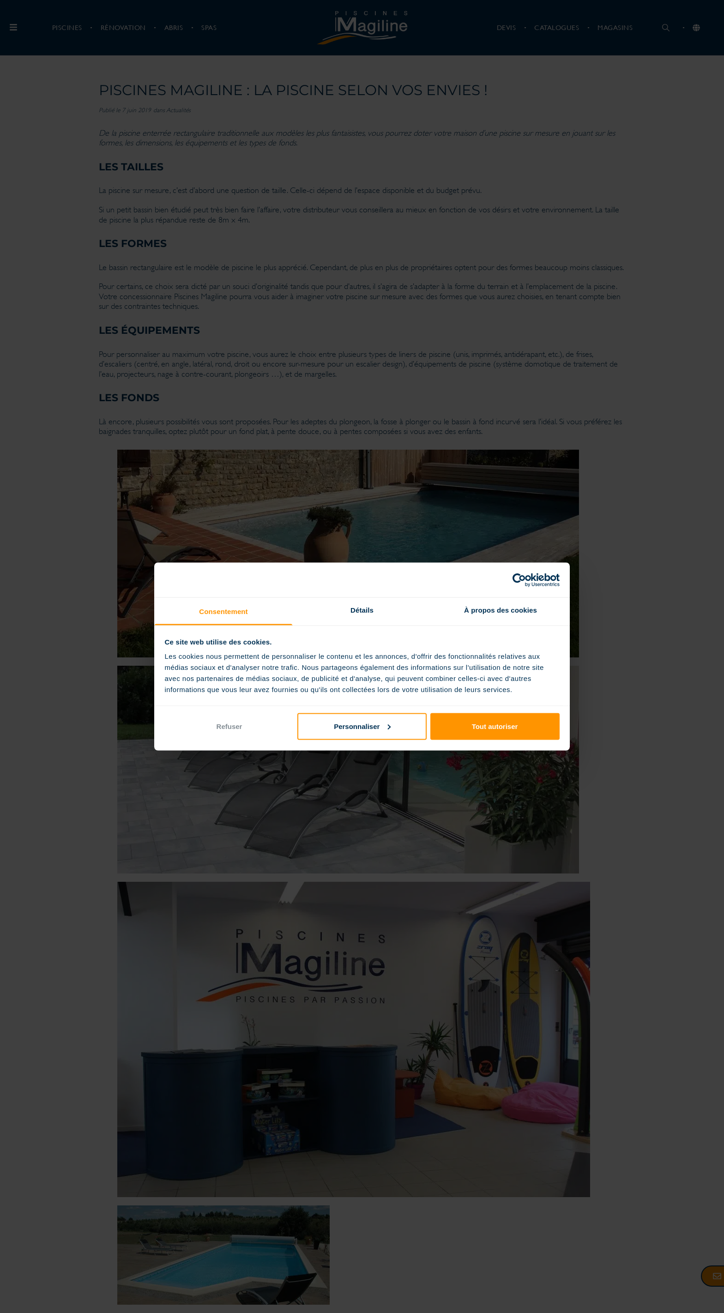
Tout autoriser (495, 726)
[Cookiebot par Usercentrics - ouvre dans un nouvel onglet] (519, 580)
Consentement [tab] (223, 611)
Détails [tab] (362, 610)
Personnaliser (362, 726)
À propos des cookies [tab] (500, 610)
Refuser (229, 726)
